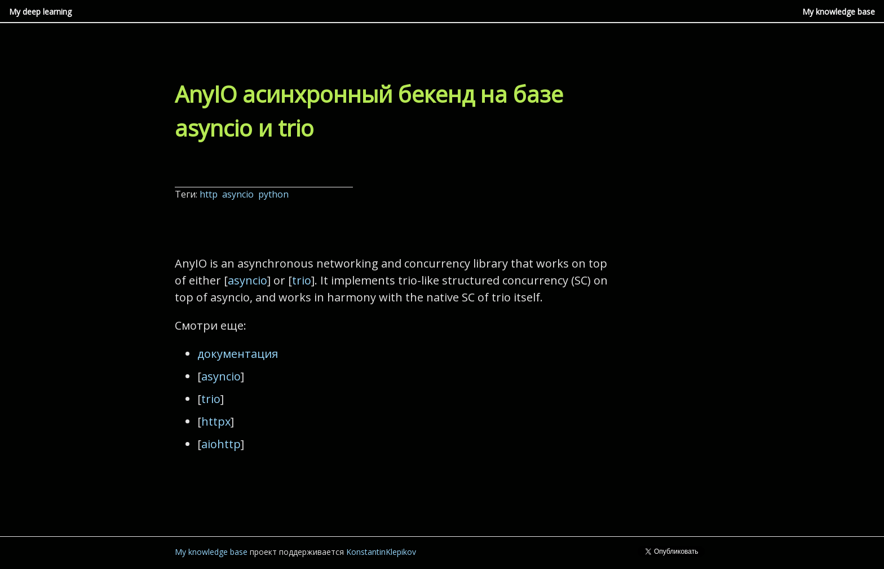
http (210, 194)
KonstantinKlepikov (381, 551)
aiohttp (221, 444)
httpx (216, 421)
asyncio (239, 194)
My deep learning (40, 11)
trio (301, 280)
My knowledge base (838, 11)
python (274, 194)
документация (237, 353)
